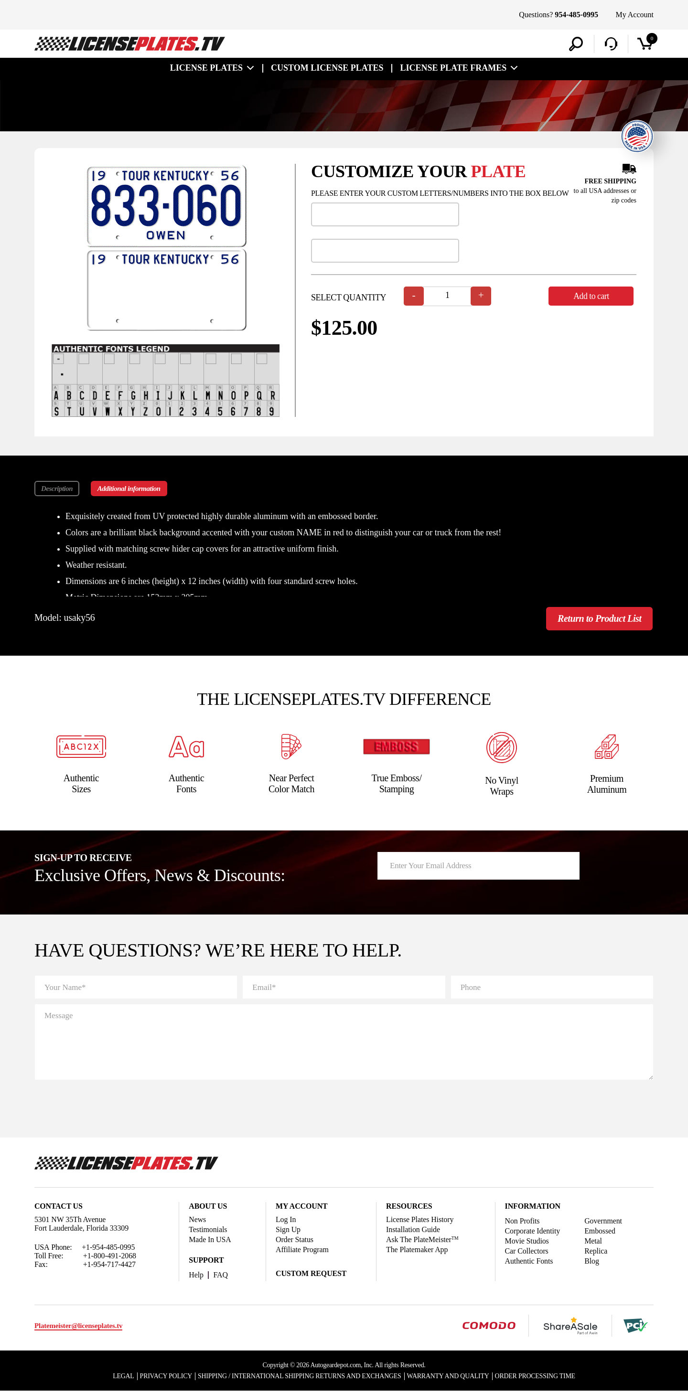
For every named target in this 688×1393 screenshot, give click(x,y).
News (197, 1221)
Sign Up (288, 1231)
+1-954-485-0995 (108, 1248)
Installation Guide (413, 1231)
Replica (596, 1252)
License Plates (206, 68)
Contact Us (58, 1207)
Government (604, 1222)
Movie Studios (527, 1242)
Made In (210, 1241)
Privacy (164, 1378)
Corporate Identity (532, 1232)
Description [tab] (57, 488)
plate (498, 171)
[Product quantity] (447, 296)
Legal (121, 1378)
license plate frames (453, 68)
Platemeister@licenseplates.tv (78, 1327)
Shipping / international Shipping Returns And (299, 1378)
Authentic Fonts (529, 1262)
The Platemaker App (417, 1251)
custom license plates (327, 68)
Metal (593, 1242)
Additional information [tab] (129, 488)
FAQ (221, 1276)
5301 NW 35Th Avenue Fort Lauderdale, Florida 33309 (81, 1225)
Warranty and (449, 1378)
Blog (592, 1262)
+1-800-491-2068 (110, 1257)
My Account (634, 15)
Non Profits (522, 1222)
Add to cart (592, 296)
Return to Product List (598, 619)
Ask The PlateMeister (422, 1241)
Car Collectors (526, 1252)
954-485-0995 (576, 15)
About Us (208, 1207)
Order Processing (536, 1378)
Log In (286, 1221)
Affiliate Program (302, 1251)
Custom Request (311, 1275)
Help (196, 1276)
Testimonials (208, 1231)
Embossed (600, 1232)
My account (302, 1207)
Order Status (294, 1241)
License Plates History (420, 1221)
